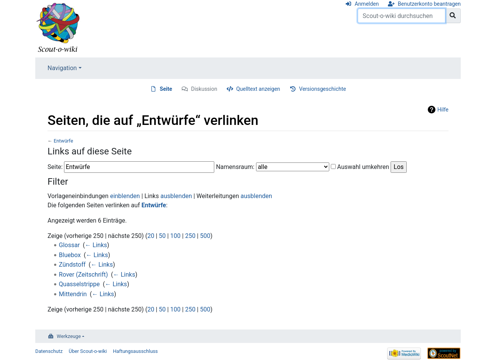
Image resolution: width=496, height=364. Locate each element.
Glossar (69, 245)
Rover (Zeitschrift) (83, 274)
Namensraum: (235, 167)
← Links (96, 245)
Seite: (55, 167)
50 (162, 235)
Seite (166, 89)
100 (175, 235)
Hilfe (442, 110)
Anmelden (367, 4)
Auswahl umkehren (363, 167)
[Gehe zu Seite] (453, 15)
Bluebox (70, 255)
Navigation (62, 68)
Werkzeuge (69, 336)
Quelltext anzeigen (258, 89)
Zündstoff (72, 264)
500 (205, 235)
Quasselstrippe (79, 284)
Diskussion (204, 89)
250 (190, 235)
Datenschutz (48, 351)
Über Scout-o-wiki (88, 351)
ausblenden (176, 196)
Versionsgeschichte (322, 89)
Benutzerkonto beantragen (429, 4)
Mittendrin (73, 294)
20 (150, 235)
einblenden (125, 196)
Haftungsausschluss (135, 351)
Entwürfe (63, 141)
